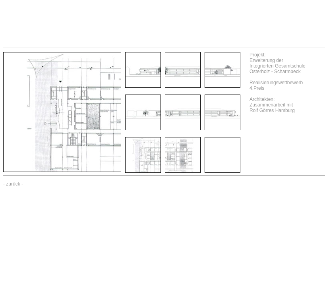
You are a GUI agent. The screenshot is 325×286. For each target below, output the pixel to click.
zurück (13, 184)
